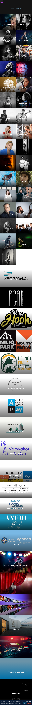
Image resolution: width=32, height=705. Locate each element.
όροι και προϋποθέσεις (8, 703)
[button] (1, 1)
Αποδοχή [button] (24, 703)
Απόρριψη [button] (29, 703)
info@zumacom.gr (16, 693)
